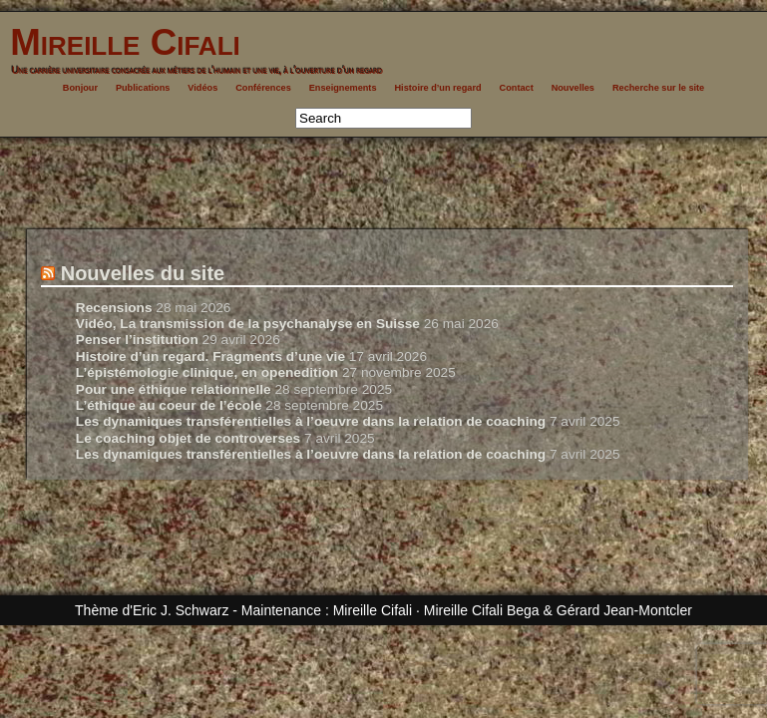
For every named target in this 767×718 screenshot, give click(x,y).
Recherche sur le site (658, 88)
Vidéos (202, 88)
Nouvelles (573, 88)
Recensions (114, 307)
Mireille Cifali (120, 42)
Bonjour (80, 88)
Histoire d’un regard (437, 88)
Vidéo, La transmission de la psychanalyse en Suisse (248, 323)
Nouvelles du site (143, 273)
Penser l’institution (137, 339)
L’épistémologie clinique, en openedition (207, 372)
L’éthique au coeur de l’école (169, 405)
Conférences (263, 88)
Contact (517, 88)
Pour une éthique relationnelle (173, 389)
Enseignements (343, 88)
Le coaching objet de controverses (188, 438)
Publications (143, 88)
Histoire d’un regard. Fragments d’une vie (210, 356)
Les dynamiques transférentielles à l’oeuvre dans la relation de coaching (311, 421)
